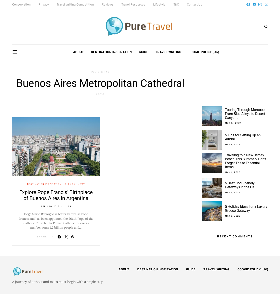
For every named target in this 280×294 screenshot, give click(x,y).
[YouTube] (254, 4)
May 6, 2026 (233, 144)
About (78, 52)
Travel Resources (133, 5)
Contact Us (194, 5)
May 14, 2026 (233, 123)
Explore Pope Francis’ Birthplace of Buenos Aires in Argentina (56, 195)
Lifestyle (159, 5)
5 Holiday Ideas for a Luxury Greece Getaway (246, 208)
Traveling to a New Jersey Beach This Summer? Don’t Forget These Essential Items (245, 161)
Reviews (107, 5)
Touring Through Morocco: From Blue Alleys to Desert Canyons (245, 114)
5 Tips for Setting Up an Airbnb (243, 137)
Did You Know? (75, 184)
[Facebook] (248, 4)
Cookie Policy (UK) (203, 52)
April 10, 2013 (50, 206)
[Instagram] (260, 4)
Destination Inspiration (111, 52)
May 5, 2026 (233, 192)
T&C (176, 5)
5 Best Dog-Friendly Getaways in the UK (240, 185)
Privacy (44, 5)
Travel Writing (168, 52)
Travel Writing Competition (75, 5)
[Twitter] (266, 4)
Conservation (21, 5)
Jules (67, 206)
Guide (143, 52)
